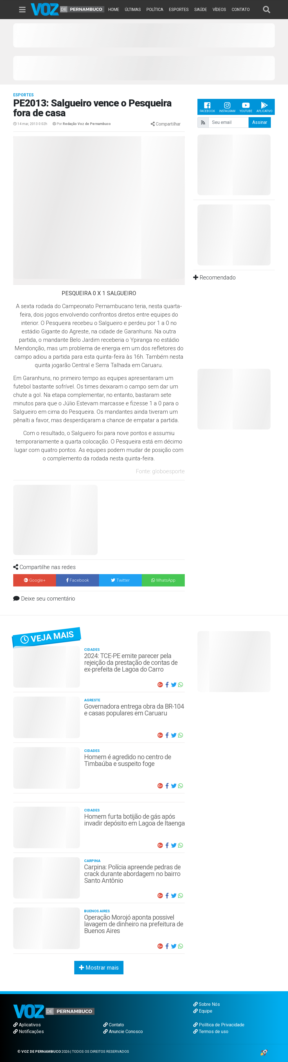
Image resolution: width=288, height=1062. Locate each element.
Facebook (207, 107)
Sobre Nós (206, 1004)
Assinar (259, 122)
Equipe (202, 1011)
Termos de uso (210, 1031)
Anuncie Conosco (123, 1031)
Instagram (227, 107)
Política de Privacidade (218, 1024)
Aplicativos (27, 1024)
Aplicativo (264, 107)
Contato (113, 1024)
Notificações (28, 1031)
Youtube (246, 107)
